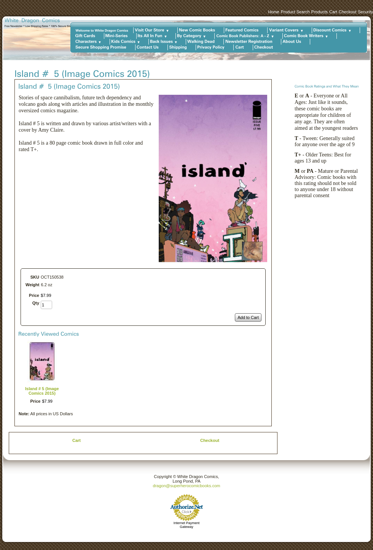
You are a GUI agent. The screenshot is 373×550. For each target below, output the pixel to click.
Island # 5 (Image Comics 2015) (42, 390)
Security (365, 12)
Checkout (347, 12)
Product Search (295, 12)
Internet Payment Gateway (187, 525)
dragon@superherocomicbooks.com (186, 485)
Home (273, 12)
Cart (333, 12)
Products (319, 12)
